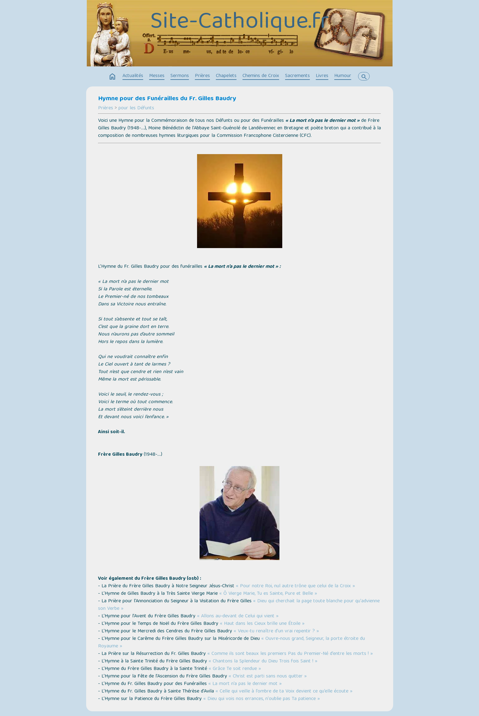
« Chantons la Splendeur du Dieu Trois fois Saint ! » (263, 661)
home (112, 77)
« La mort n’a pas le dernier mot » (245, 684)
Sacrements (297, 76)
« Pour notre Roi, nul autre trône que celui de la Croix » (295, 586)
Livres (322, 76)
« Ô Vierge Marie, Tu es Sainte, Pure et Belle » (268, 593)
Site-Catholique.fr (239, 23)
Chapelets (226, 76)
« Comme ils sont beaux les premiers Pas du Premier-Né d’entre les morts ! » (290, 654)
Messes (156, 76)
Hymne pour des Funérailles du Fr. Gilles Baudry (167, 99)
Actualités (132, 76)
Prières (202, 76)
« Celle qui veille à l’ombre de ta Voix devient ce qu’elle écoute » (284, 691)
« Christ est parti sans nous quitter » (268, 676)
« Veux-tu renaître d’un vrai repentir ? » (276, 631)
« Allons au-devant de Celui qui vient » (238, 616)
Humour (342, 76)
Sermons (179, 76)
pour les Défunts (136, 108)
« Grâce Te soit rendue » (235, 669)
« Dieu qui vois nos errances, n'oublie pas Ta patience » (261, 699)
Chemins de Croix (260, 76)
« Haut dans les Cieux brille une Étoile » (262, 624)
